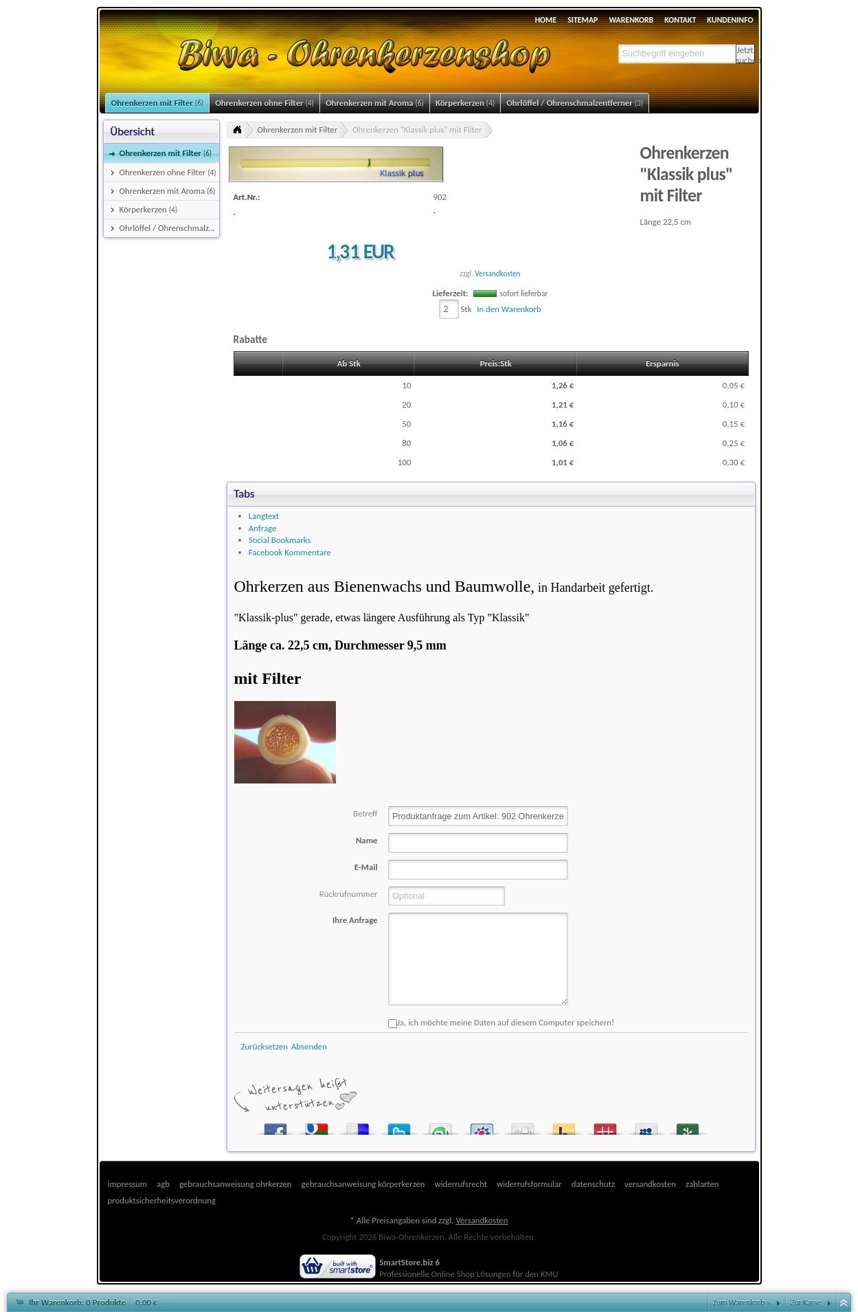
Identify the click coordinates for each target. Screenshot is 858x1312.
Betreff (365, 813)
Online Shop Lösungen (471, 1274)
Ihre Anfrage (355, 920)
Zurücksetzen (264, 1046)
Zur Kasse (806, 1302)
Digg (522, 1126)
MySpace (646, 1126)
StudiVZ (481, 1126)
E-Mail (366, 867)
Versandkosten (497, 273)
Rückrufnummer (348, 894)
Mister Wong (605, 1126)
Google (316, 1126)
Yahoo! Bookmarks (564, 1126)
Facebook (275, 1126)
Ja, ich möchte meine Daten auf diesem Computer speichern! (501, 1022)
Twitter (399, 1126)
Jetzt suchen (745, 54)
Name (367, 840)
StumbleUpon (440, 1126)
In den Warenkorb (509, 309)
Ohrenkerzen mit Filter (298, 129)
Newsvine (687, 1126)
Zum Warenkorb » (742, 1302)
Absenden (309, 1046)
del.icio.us (358, 1126)
